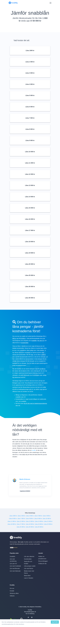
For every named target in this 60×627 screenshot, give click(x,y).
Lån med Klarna (28, 568)
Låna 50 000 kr (39, 527)
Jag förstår (55, 622)
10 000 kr (42, 368)
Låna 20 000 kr (48, 524)
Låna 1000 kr (13, 515)
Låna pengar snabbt (29, 566)
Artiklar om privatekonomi (42, 557)
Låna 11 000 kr (12, 521)
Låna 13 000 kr (30, 521)
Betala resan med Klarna (29, 572)
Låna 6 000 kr (13, 518)
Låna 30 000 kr (30, 527)
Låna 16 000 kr (12, 524)
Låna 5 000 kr (46, 515)
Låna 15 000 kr (48, 521)
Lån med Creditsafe (15, 566)
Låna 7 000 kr (21, 518)
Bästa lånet (27, 575)
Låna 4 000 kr (38, 515)
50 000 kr (23, 338)
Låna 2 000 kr (21, 515)
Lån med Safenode (15, 571)
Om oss (12, 588)
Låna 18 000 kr (30, 524)
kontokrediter (24, 342)
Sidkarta (12, 595)
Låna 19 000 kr (39, 524)
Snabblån (12, 556)
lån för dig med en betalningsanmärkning (35, 403)
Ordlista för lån (42, 563)
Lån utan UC (13, 563)
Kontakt (12, 591)
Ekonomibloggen (43, 561)
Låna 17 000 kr (21, 524)
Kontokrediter (28, 559)
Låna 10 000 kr (47, 518)
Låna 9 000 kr (38, 518)
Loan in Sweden (28, 578)
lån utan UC (40, 340)
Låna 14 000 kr (39, 521)
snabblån (34, 340)
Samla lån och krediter (28, 562)
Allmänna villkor (14, 593)
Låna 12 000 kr (21, 521)
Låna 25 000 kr (21, 527)
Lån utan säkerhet (29, 556)
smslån (34, 450)
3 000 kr (43, 354)
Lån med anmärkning (13, 560)
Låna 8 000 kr (30, 518)
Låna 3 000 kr (30, 515)
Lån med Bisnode (15, 568)
